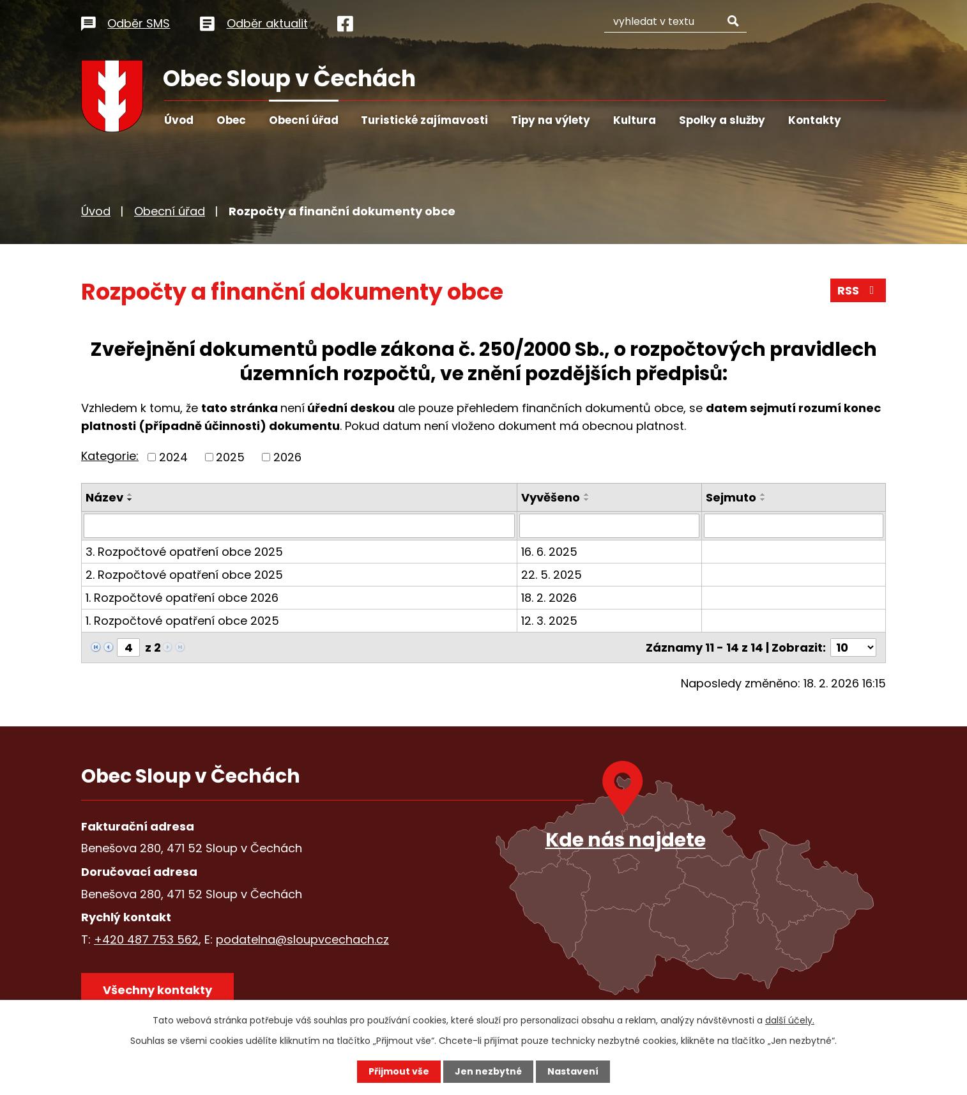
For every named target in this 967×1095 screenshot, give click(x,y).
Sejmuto (731, 497)
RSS (858, 290)
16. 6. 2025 (549, 552)
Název (104, 497)
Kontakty (814, 120)
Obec (231, 120)
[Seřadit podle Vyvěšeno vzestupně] (587, 494)
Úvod (179, 120)
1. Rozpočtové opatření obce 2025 (182, 621)
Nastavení (572, 1071)
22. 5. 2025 (551, 575)
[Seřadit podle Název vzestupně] (130, 494)
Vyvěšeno (550, 497)
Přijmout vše (399, 1071)
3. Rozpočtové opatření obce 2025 (184, 552)
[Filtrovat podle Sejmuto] (793, 526)
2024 (173, 457)
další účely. (789, 1020)
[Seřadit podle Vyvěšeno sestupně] (587, 499)
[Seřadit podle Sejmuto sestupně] (763, 499)
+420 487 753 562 (146, 939)
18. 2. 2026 (549, 598)
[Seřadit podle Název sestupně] (130, 499)
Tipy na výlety (550, 120)
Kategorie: (110, 456)
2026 (287, 457)
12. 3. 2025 (549, 621)
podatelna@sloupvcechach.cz (302, 939)
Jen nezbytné (488, 1071)
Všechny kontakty (157, 990)
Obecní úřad (304, 120)
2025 (230, 457)
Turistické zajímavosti (424, 120)
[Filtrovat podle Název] (299, 526)
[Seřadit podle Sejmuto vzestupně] (763, 494)
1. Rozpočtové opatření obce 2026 (182, 598)
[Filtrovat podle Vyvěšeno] (609, 526)
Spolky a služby (722, 120)
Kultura (634, 120)
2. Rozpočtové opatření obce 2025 (184, 575)
